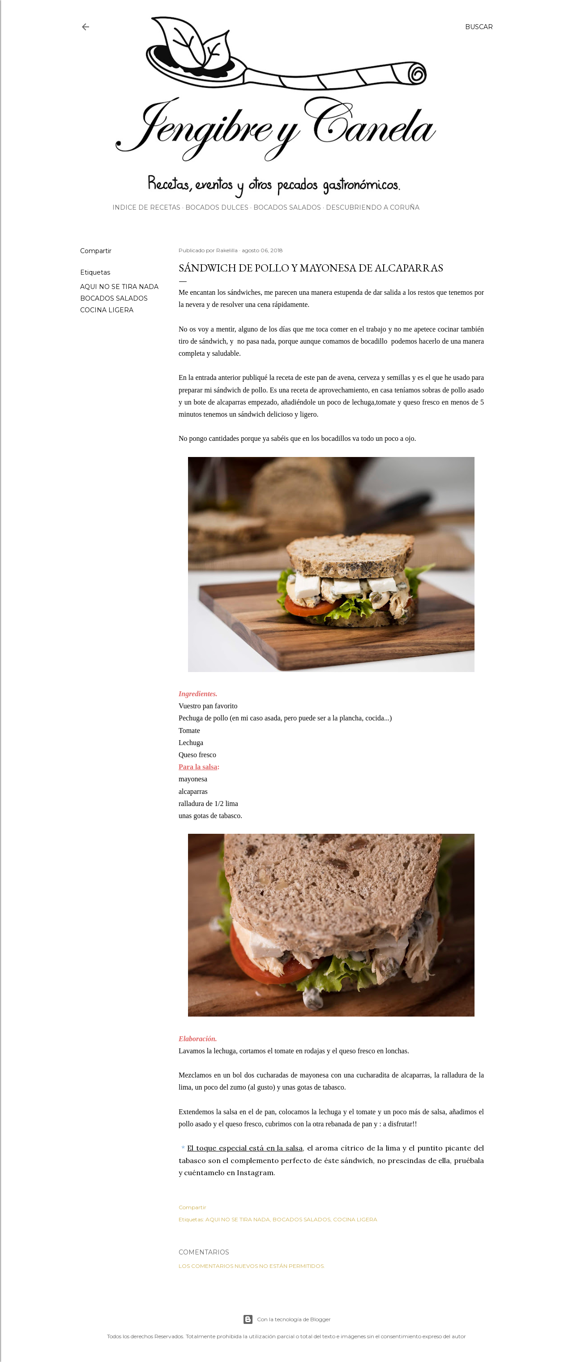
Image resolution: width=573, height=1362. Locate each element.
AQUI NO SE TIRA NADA (119, 287)
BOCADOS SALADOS (114, 298)
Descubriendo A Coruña (372, 207)
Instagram (255, 1172)
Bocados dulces (216, 207)
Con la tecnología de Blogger (287, 1319)
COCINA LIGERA (106, 310)
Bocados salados (287, 207)
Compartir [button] (95, 251)
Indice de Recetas (146, 207)
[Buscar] (479, 27)
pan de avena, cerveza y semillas (363, 377)
